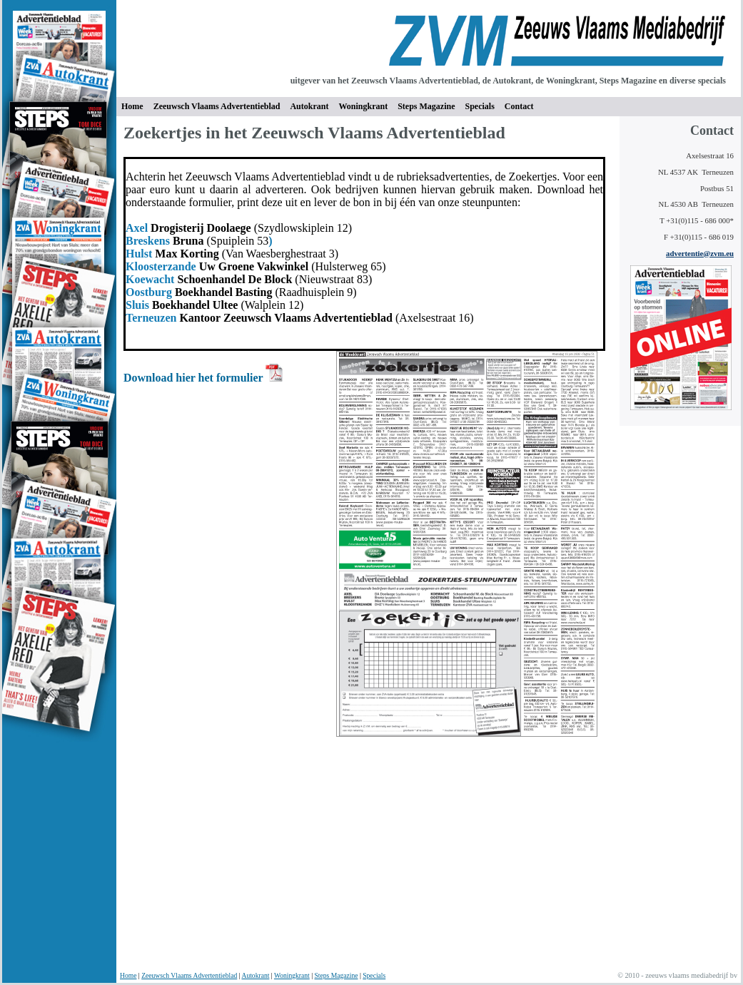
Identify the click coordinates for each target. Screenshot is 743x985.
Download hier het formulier (194, 378)
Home (128, 975)
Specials (479, 106)
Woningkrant (363, 106)
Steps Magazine (426, 106)
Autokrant (309, 106)
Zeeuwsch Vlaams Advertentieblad (189, 975)
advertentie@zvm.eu (700, 253)
